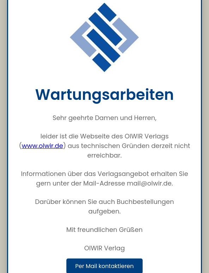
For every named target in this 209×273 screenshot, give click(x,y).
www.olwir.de (42, 145)
